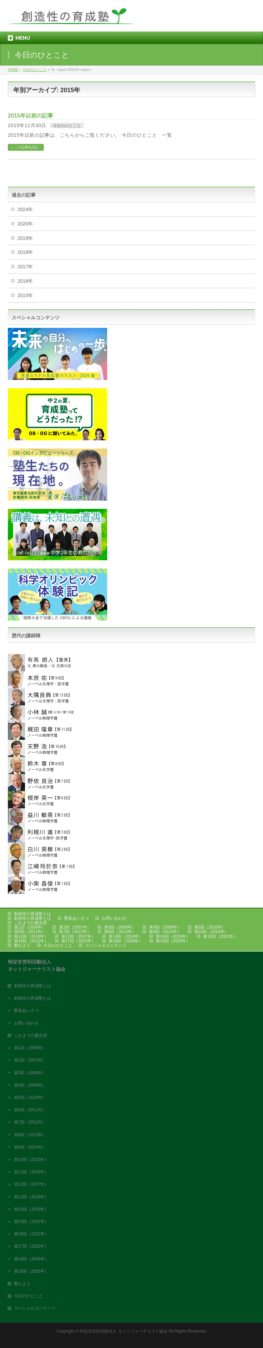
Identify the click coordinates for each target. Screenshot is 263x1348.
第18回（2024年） (126, 941)
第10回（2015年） (211, 931)
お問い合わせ (114, 918)
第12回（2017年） (78, 936)
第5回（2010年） (210, 927)
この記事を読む (27, 147)
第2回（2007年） (75, 927)
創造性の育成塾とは (32, 913)
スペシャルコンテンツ (105, 945)
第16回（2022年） (31, 941)
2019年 (25, 238)
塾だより (22, 945)
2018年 (25, 252)
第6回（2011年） (30, 931)
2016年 (25, 281)
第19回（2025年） (173, 941)
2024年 (25, 209)
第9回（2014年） (165, 931)
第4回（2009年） (165, 927)
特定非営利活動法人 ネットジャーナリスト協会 (123, 1331)
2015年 (25, 295)
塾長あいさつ (76, 918)
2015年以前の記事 (30, 116)
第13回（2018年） (126, 936)
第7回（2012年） (75, 931)
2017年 (25, 266)
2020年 (25, 223)
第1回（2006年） (30, 927)
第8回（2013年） (120, 931)
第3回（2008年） (120, 927)
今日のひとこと (67, 126)
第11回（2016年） (31, 936)
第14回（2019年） (173, 936)
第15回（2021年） (220, 936)
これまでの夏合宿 (30, 922)
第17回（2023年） (78, 941)
